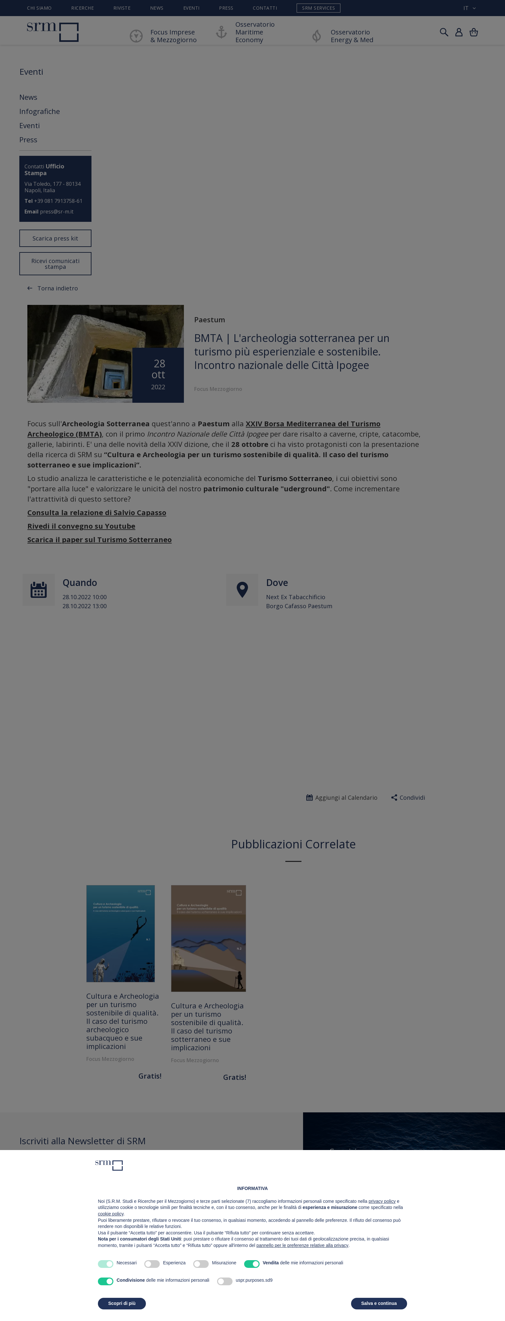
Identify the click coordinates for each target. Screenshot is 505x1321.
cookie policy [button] (110, 1213)
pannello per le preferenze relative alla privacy (302, 1245)
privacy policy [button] (381, 1201)
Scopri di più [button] (122, 1303)
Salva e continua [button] (379, 1303)
